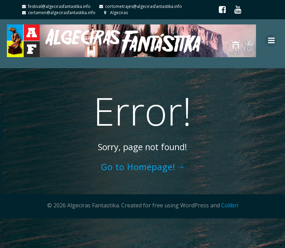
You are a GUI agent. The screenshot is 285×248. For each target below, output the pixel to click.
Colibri (229, 205)
